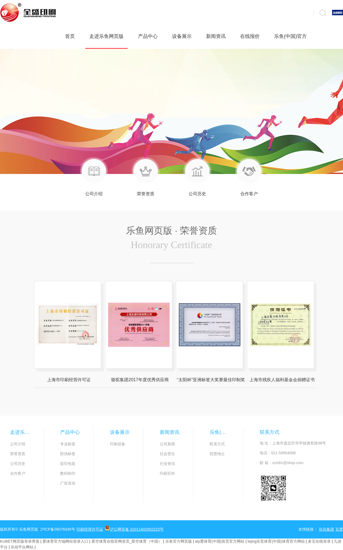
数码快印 (67, 473)
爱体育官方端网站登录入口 (65, 541)
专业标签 (67, 444)
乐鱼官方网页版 (178, 541)
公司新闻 (167, 444)
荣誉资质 (17, 454)
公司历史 (17, 463)
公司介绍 (17, 444)
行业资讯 (167, 463)
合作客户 (17, 473)
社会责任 (167, 454)
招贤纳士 (217, 454)
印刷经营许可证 (89, 529)
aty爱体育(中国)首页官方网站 (219, 541)
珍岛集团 (326, 529)
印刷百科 (167, 473)
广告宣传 (67, 483)
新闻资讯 (216, 36)
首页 (70, 36)
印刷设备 (117, 444)
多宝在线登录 (319, 541)
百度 (339, 529)
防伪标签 (67, 454)
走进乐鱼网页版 (106, 41)
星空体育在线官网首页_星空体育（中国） (126, 541)
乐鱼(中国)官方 (290, 36)
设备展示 (182, 36)
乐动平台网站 (22, 547)
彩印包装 (67, 463)
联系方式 (217, 444)
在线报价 (250, 36)
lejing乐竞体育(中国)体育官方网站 (276, 541)
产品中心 (148, 36)
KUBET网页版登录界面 (19, 541)
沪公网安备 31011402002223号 (134, 528)
